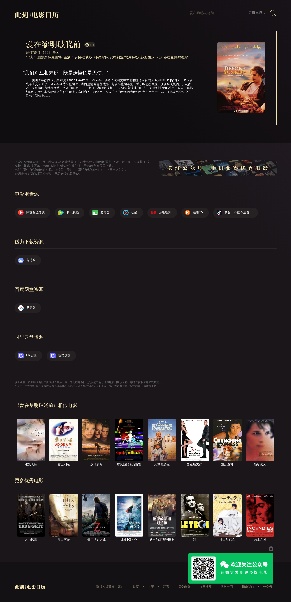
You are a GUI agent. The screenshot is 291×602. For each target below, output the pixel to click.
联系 (166, 586)
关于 (151, 586)
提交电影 (184, 586)
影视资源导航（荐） (110, 586)
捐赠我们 (248, 586)
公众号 (267, 586)
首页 (136, 586)
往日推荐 (205, 586)
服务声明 (227, 586)
